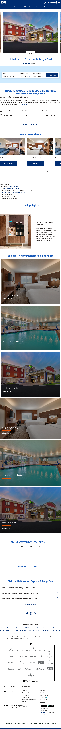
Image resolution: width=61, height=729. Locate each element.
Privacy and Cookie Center (29, 699)
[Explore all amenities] (30, 125)
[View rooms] (7, 299)
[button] (59, 2)
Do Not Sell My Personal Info (47, 699)
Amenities (31, 7)
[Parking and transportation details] (13, 192)
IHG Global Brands (26, 693)
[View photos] (7, 392)
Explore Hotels (44, 695)
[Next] (33, 53)
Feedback (42, 702)
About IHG (25, 690)
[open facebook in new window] (26, 613)
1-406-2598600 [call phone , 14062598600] (14, 186)
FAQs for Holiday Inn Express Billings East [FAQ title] (30, 581)
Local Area (39, 7)
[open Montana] (27, 637)
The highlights (30, 205)
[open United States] (16, 637)
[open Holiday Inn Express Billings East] (17, 638)
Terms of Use (25, 697)
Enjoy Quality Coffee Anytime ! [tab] (10, 210)
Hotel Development (45, 693)
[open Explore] (7, 637)
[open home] (2, 637)
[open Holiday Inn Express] (49, 637)
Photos (46, 7)
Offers (15, 7)
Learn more (45, 712)
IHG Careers (43, 690)
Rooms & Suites (23, 7)
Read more (24, 104)
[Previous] (28, 53)
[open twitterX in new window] (34, 613)
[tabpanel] (30, 231)
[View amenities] (8, 345)
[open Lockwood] (36, 637)
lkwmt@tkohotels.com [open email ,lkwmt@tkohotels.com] (11, 188)
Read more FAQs (30, 604)
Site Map (24, 701)
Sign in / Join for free (50, 2)
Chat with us (25, 695)
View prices (52, 75)
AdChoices (43, 697)
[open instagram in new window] (30, 613)
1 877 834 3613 (22, 706)
